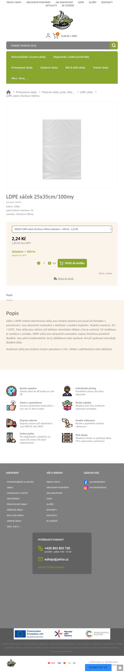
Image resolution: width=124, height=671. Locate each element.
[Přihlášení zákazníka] (48, 35)
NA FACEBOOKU (97, 481)
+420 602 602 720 (57, 548)
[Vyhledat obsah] (114, 45)
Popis (9, 295)
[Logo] (62, 20)
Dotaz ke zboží (66, 278)
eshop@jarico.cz (57, 559)
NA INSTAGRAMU (98, 487)
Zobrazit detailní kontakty (51, 566)
